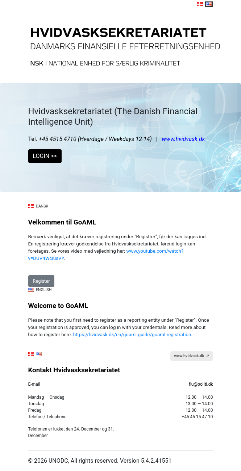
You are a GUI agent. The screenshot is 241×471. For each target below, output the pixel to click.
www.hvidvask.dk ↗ (191, 356)
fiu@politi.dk (201, 384)
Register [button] (41, 281)
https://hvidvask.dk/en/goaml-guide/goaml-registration (132, 334)
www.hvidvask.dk (183, 139)
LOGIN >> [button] (45, 156)
